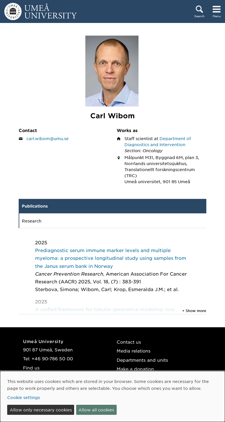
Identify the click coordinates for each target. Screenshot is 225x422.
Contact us (129, 341)
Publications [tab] (35, 206)
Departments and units (142, 360)
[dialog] (112, 396)
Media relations (134, 350)
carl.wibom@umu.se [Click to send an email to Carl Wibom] (47, 138)
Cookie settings (23, 397)
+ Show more (194, 310)
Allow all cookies (96, 409)
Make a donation (135, 368)
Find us (31, 367)
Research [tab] (31, 220)
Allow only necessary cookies (41, 409)
